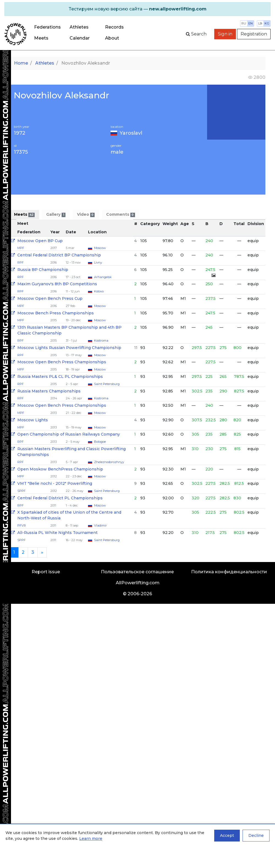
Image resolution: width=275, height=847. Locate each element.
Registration (254, 34)
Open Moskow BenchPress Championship (60, 469)
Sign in (225, 34)
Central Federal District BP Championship (59, 255)
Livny (98, 262)
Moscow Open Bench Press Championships (61, 361)
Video (86, 214)
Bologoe (100, 442)
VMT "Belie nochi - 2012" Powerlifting (54, 483)
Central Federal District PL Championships (60, 498)
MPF (20, 248)
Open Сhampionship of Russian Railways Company (68, 434)
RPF (20, 262)
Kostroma (101, 340)
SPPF (21, 491)
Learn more (90, 838)
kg (267, 23)
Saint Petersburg (107, 384)
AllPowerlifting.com (138, 582)
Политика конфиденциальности (229, 571)
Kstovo (99, 291)
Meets (41, 38)
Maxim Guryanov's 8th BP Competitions (57, 283)
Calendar (80, 38)
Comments (120, 214)
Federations (47, 27)
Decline (256, 835)
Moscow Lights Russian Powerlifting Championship (69, 347)
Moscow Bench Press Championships (55, 313)
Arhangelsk (103, 277)
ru (243, 23)
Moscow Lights (32, 419)
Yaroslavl (131, 133)
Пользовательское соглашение (137, 571)
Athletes (79, 27)
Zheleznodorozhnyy (109, 462)
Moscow (100, 248)
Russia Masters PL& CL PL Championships (60, 376)
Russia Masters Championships (49, 391)
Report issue (46, 571)
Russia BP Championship (42, 269)
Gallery (55, 214)
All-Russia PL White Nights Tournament (57, 532)
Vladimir (100, 525)
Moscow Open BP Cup (40, 240)
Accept (227, 835)
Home (21, 63)
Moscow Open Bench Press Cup (49, 298)
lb (260, 23)
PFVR (21, 525)
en (250, 23)
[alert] (137, 9)
